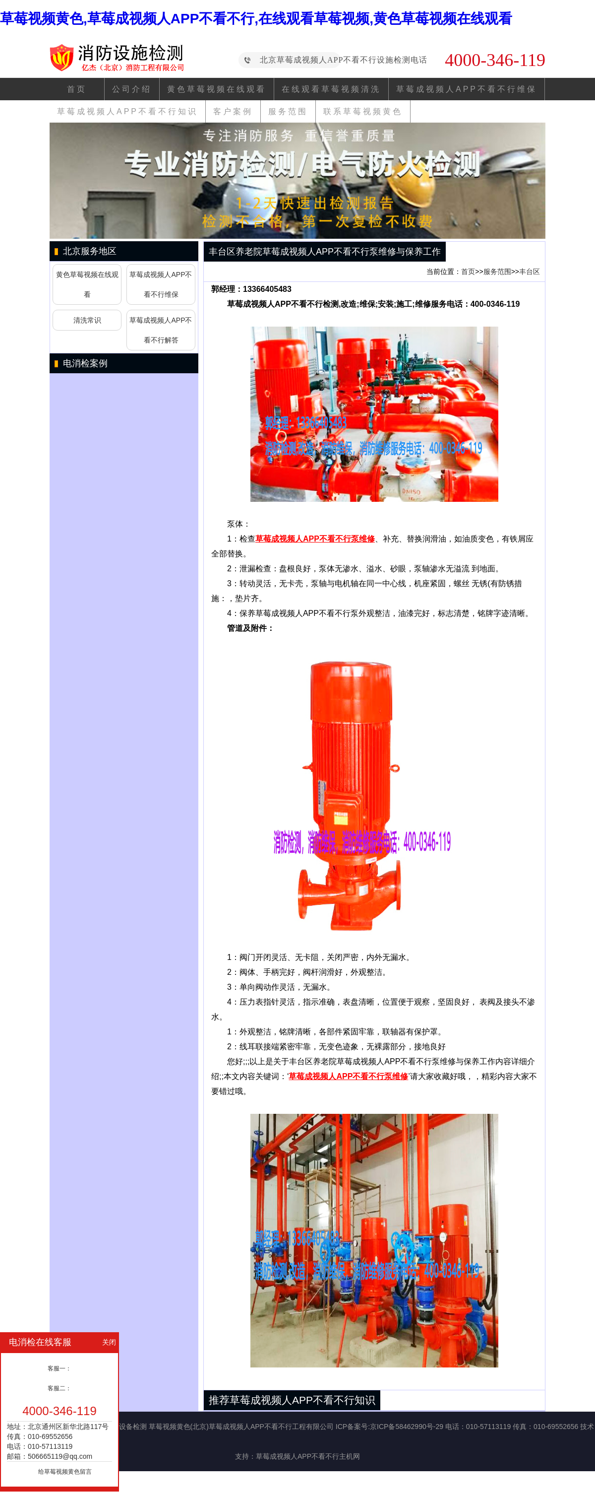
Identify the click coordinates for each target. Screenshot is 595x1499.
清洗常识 (87, 320)
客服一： (59, 1368)
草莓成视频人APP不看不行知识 (127, 111)
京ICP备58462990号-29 (406, 1427)
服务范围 (288, 111)
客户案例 (233, 111)
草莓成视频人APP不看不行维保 (466, 89)
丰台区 (529, 271)
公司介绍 (132, 89)
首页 (77, 89)
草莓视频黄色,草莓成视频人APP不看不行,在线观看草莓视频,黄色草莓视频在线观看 (256, 18)
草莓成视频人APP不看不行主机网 (308, 1456)
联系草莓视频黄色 (363, 111)
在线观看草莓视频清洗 (331, 89)
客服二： (59, 1388)
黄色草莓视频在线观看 (216, 89)
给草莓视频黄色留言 (65, 1471)
